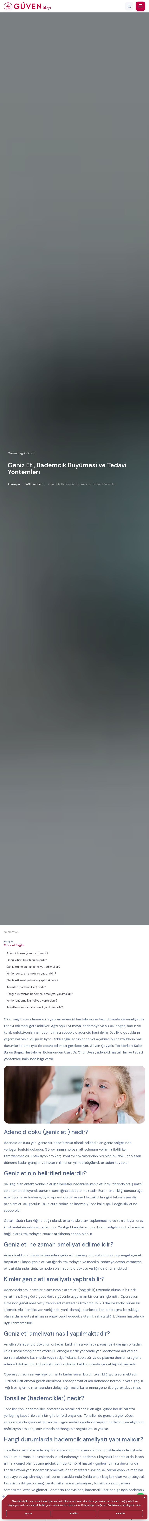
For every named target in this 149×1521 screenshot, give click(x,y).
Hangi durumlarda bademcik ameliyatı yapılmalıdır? (40, 994)
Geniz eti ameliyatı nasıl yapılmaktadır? (32, 980)
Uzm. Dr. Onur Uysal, (80, 1052)
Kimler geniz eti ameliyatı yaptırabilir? (31, 973)
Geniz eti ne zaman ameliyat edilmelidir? (33, 967)
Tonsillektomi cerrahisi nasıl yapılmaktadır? (35, 1007)
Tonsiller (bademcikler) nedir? (26, 987)
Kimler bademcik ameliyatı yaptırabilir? (32, 1001)
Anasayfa (14, 484)
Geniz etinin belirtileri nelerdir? (27, 960)
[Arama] (129, 6)
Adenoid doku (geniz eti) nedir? (28, 953)
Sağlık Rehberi (33, 484)
